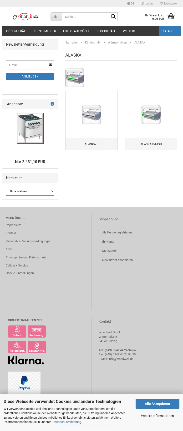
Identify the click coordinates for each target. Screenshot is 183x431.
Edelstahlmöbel (76, 31)
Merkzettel (168, 3)
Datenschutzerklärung (66, 422)
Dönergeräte (16, 31)
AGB (9, 249)
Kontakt (11, 233)
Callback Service (17, 265)
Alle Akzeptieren (157, 404)
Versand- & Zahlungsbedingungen (28, 241)
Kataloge (170, 31)
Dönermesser (45, 31)
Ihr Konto (108, 241)
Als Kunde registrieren (117, 232)
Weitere (129, 31)
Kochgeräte (106, 31)
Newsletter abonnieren (117, 260)
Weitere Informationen (157, 416)
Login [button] (147, 3)
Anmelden (30, 76)
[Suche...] (56, 16)
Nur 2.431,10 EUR (30, 162)
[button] (131, 3)
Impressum (13, 225)
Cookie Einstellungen (20, 273)
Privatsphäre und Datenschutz (26, 257)
